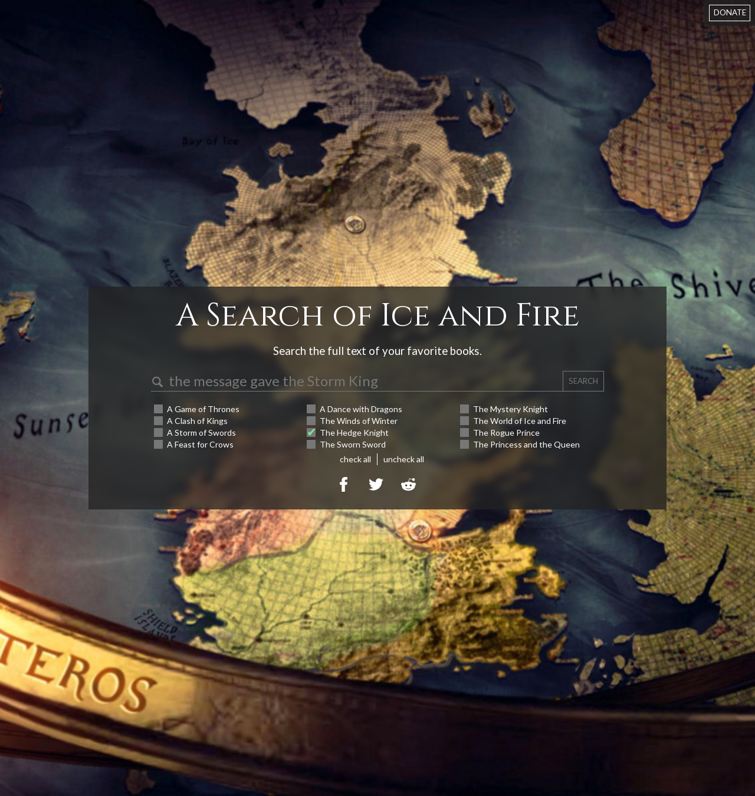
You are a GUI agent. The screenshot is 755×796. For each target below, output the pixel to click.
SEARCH (583, 381)
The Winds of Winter (359, 421)
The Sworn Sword (353, 444)
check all (355, 459)
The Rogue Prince (506, 432)
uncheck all (403, 459)
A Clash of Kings (197, 421)
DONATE (730, 12)
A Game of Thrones (203, 409)
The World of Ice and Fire (519, 421)
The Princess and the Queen (526, 444)
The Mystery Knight (510, 409)
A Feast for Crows (200, 444)
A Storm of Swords (201, 432)
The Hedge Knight (354, 432)
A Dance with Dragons (361, 409)
